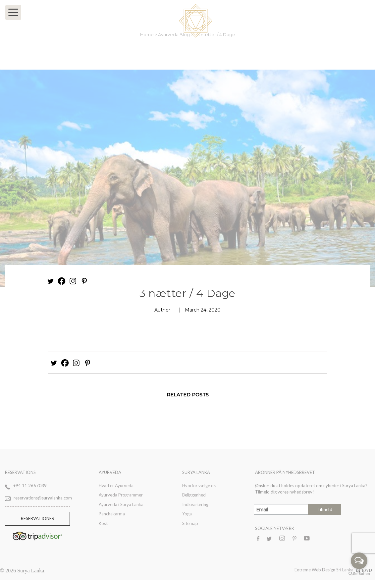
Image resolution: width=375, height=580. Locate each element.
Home (147, 34)
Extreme (303, 569)
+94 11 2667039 (30, 485)
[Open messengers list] (359, 560)
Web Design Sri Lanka (342, 569)
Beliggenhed (194, 494)
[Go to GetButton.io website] (359, 573)
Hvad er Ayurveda (116, 485)
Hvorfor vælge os (199, 485)
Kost (103, 523)
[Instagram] (73, 281)
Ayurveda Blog (174, 34)
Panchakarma (112, 513)
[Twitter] (50, 281)
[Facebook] (62, 281)
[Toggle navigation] (13, 12)
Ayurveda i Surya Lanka (121, 504)
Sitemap (190, 523)
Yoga (187, 513)
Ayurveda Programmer (121, 494)
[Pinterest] (84, 281)
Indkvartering (195, 504)
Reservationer (37, 518)
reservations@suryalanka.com (43, 497)
